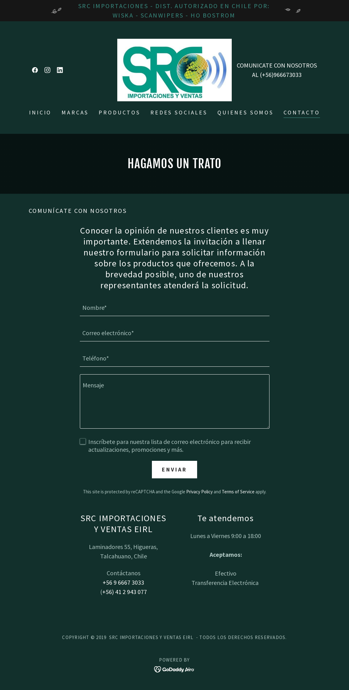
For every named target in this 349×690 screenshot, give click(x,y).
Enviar (174, 469)
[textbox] (174, 307)
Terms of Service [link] (238, 492)
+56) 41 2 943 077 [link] (124, 592)
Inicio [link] (40, 112)
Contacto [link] (302, 112)
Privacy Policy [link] (199, 492)
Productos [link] (119, 112)
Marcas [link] (75, 112)
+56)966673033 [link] (282, 74)
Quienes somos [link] (245, 112)
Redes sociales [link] (178, 112)
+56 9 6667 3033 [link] (123, 582)
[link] (35, 70)
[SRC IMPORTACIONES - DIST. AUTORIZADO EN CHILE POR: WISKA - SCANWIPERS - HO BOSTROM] (174, 10)
